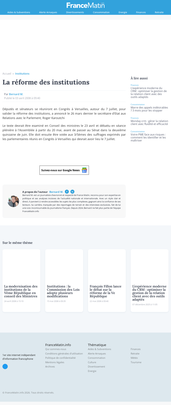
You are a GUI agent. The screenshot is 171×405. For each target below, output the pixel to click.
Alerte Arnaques (48, 12)
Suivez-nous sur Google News (64, 170)
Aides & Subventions (18, 12)
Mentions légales (54, 362)
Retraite (159, 12)
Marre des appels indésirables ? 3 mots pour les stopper (149, 109)
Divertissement (96, 366)
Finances (141, 12)
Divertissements (75, 12)
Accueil (6, 73)
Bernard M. (16, 94)
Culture (92, 362)
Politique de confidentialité (60, 357)
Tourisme (136, 362)
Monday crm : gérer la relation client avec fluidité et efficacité (149, 122)
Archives (50, 366)
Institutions (22, 73)
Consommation (101, 12)
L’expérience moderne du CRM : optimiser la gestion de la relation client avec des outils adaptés (149, 92)
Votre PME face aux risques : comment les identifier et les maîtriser (148, 137)
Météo (134, 357)
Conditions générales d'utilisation (64, 353)
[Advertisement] (85, 47)
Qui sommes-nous (55, 349)
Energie (123, 12)
